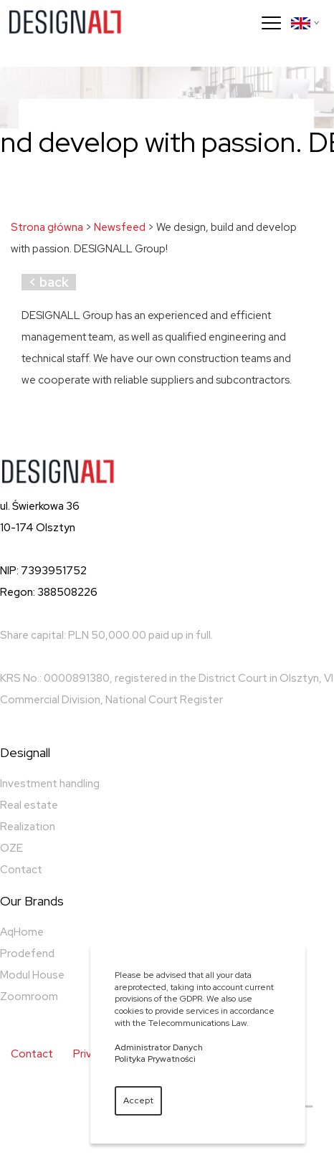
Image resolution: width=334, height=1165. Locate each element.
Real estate (29, 805)
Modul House (32, 975)
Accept (138, 1100)
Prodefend (27, 953)
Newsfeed (119, 227)
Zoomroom (29, 996)
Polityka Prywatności (155, 1059)
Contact (21, 869)
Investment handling (50, 783)
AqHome (22, 932)
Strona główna (47, 227)
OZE (11, 848)
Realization (27, 826)
